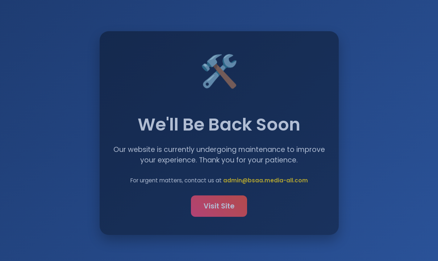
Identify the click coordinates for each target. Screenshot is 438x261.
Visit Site (219, 207)
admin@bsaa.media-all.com (265, 181)
